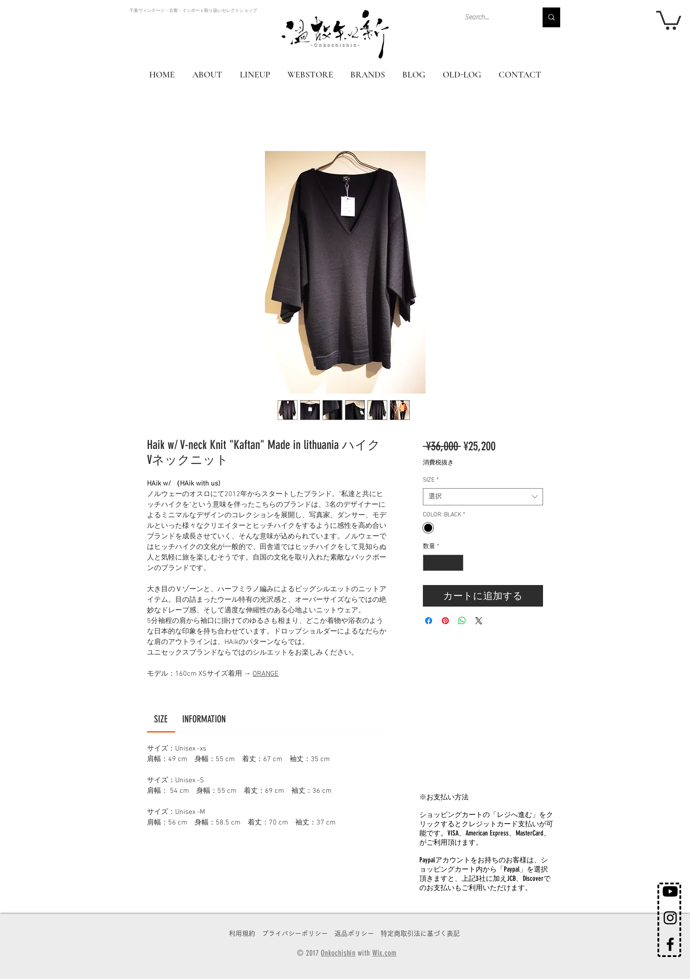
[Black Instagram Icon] (670, 918)
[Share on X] (478, 620)
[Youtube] (670, 891)
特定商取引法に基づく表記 (420, 933)
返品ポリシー (354, 933)
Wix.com (384, 953)
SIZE (431, 480)
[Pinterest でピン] (445, 620)
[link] (161, 719)
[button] (668, 19)
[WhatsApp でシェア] (462, 620)
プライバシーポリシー (295, 933)
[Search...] (494, 17)
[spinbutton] (443, 562)
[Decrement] (429, 562)
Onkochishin (338, 953)
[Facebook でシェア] (428, 620)
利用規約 (242, 933)
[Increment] (456, 562)
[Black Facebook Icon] (670, 944)
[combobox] (483, 496)
